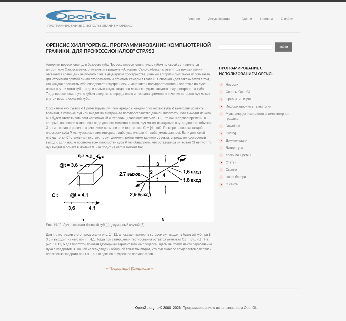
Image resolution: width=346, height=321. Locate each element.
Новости (266, 19)
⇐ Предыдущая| (118, 268)
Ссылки (231, 170)
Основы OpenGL (238, 92)
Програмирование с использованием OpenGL (220, 308)
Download (233, 126)
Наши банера (236, 177)
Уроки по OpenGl (238, 155)
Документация (219, 19)
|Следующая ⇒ (142, 268)
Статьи (247, 19)
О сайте (287, 19)
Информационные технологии (248, 106)
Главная (194, 19)
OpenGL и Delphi (238, 99)
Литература (234, 148)
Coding (231, 133)
